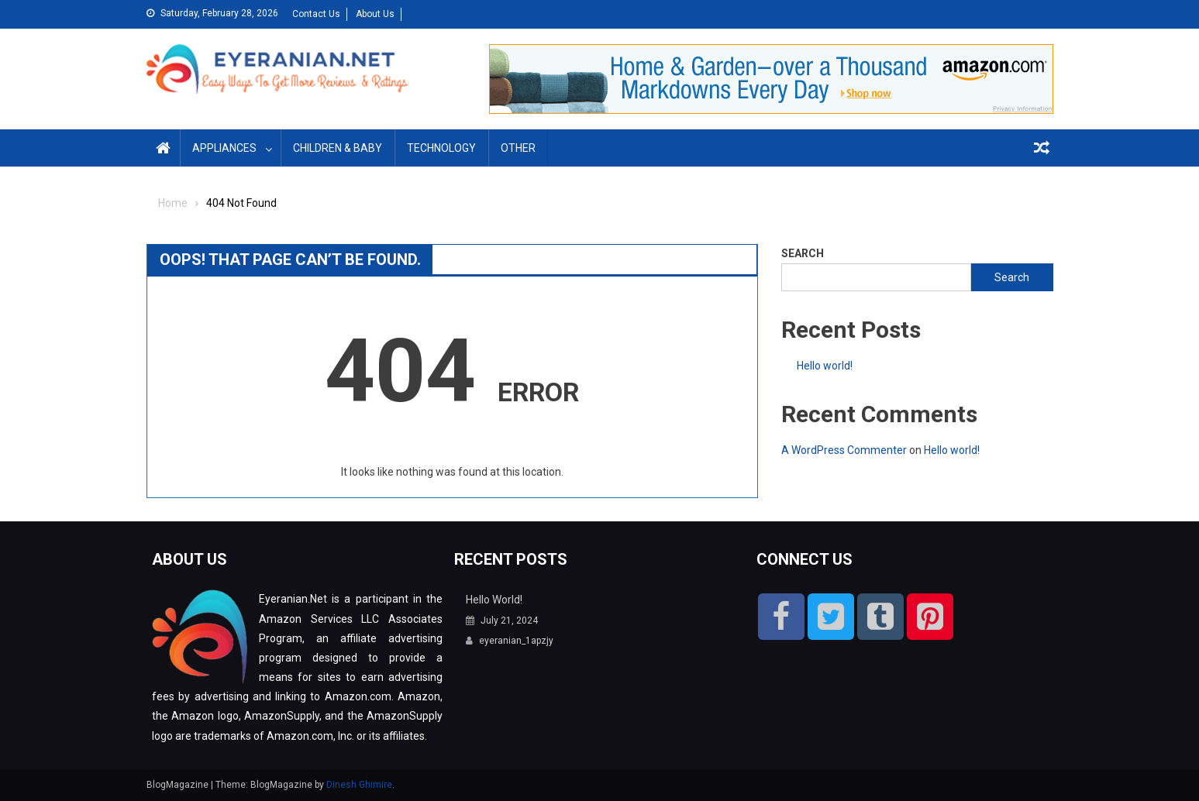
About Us (375, 14)
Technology (441, 148)
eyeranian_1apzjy (516, 640)
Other (518, 148)
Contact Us (316, 14)
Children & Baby (337, 148)
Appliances (224, 148)
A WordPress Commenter (844, 450)
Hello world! (825, 365)
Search (802, 253)
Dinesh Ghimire (359, 784)
